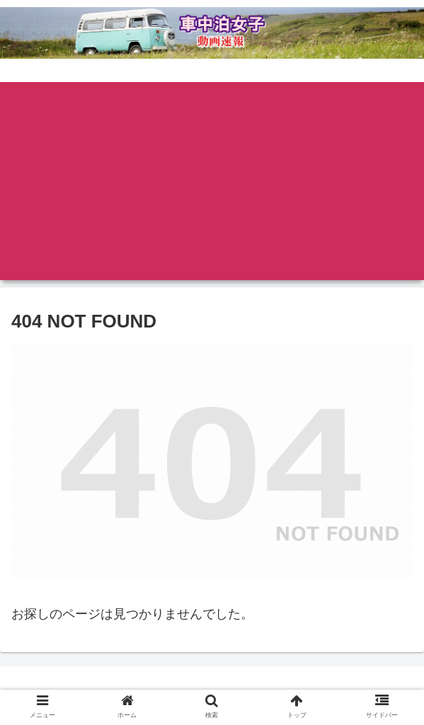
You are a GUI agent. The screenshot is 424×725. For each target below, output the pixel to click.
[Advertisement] (212, 181)
